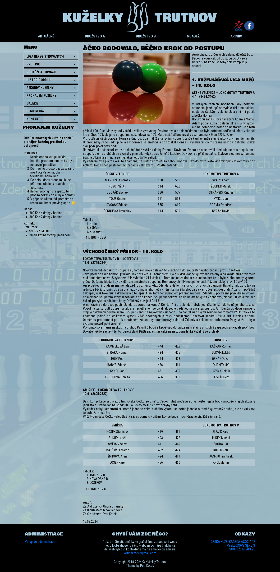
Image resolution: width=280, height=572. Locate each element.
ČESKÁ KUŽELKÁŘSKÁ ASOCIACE (233, 542)
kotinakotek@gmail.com (140, 553)
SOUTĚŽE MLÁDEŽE (242, 549)
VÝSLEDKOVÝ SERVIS (241, 545)
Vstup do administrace (40, 542)
